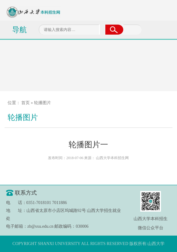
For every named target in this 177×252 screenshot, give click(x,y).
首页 (25, 102)
